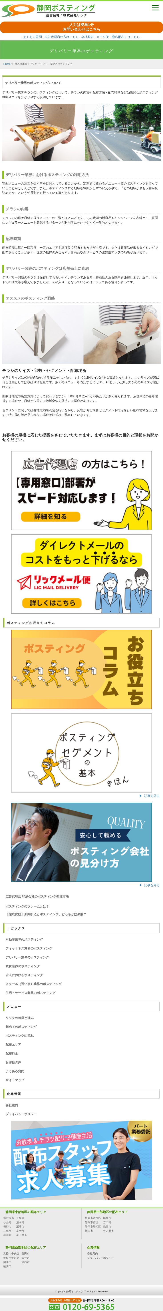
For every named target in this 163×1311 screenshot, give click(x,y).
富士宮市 (21, 1235)
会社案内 (87, 37)
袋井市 (26, 1257)
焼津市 (89, 1230)
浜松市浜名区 (11, 1257)
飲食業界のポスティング (23, 966)
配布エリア (13, 1044)
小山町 (7, 1222)
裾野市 (7, 1226)
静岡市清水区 (93, 1218)
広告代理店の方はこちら (61, 37)
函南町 (7, 1235)
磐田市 (26, 1253)
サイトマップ (15, 1080)
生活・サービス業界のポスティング (30, 993)
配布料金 (12, 1053)
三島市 (7, 1230)
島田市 (107, 1226)
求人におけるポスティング (24, 975)
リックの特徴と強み (20, 1018)
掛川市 (7, 1262)
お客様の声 (13, 1062)
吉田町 (107, 1222)
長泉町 (20, 1218)
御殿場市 (8, 1218)
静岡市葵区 (91, 1222)
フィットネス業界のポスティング (29, 948)
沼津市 (20, 1226)
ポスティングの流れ (20, 1035)
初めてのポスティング (21, 1027)
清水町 (20, 1222)
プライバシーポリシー (21, 1114)
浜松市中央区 (11, 1253)
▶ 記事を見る (149, 796)
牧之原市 (108, 1230)
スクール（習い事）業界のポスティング (34, 984)
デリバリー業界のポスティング (27, 957)
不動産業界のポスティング (24, 939)
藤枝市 (107, 1218)
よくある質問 (32, 37)
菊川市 (7, 1266)
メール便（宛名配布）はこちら (118, 37)
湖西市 (26, 1262)
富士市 (20, 1230)
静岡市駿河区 (93, 1226)
